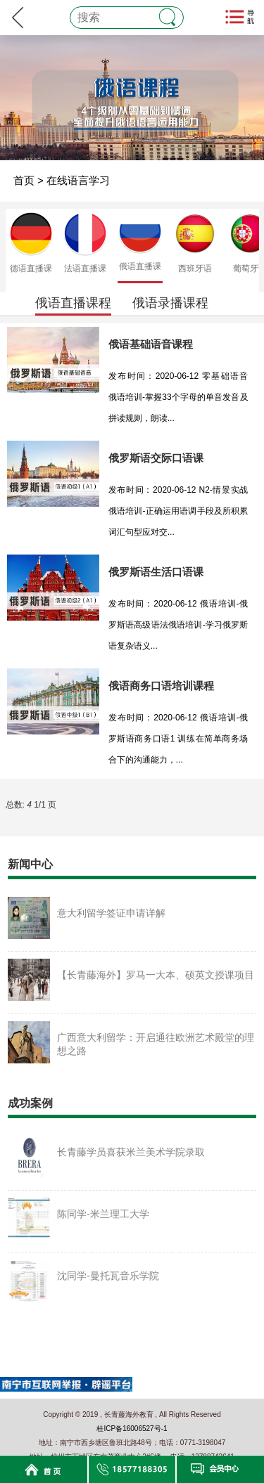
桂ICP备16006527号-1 (131, 1428)
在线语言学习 (78, 180)
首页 (23, 180)
